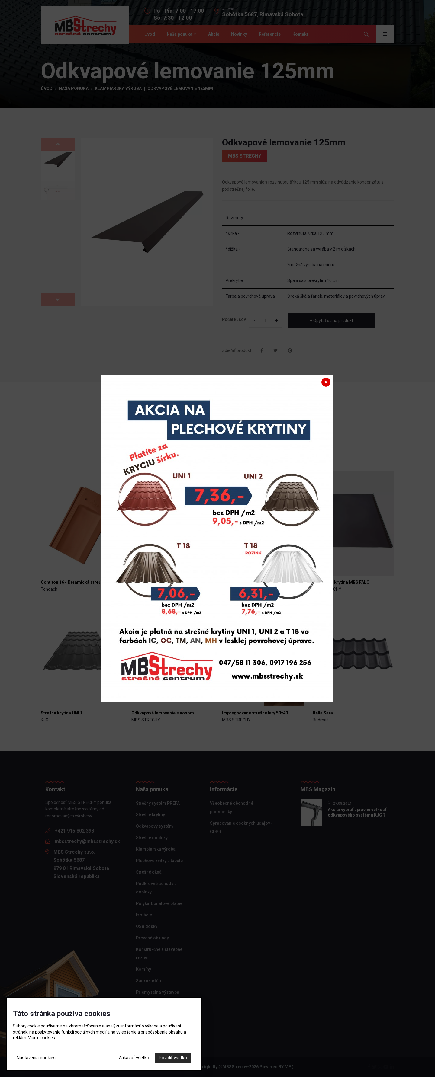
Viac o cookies (41, 1037)
